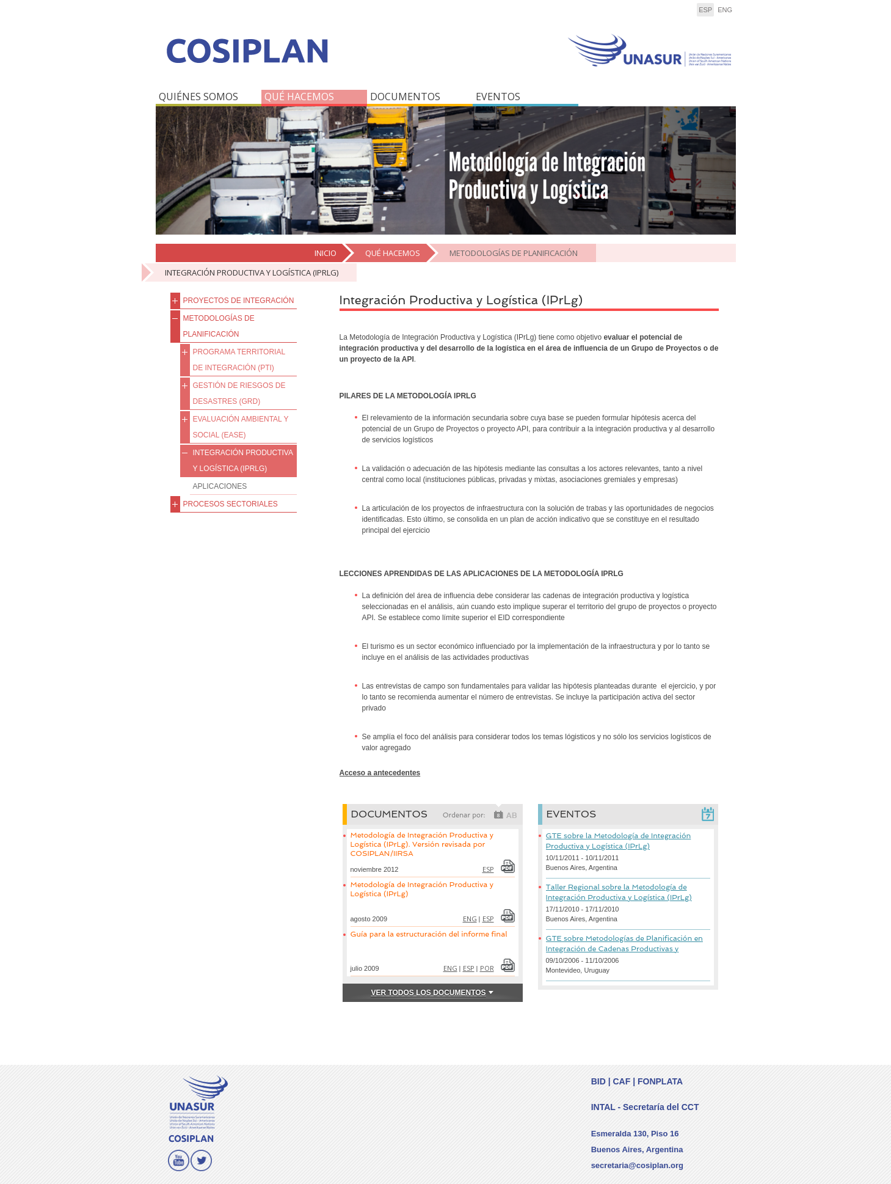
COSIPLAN (298, 59)
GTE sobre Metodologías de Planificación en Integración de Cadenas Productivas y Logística (624, 948)
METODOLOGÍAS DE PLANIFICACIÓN (513, 252)
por (487, 968)
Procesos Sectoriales (230, 504)
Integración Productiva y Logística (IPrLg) (251, 272)
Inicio (325, 252)
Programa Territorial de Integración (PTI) (239, 360)
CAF (621, 1081)
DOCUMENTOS (405, 96)
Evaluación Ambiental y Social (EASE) (241, 427)
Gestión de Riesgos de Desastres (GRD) (239, 393)
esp (705, 9)
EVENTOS (498, 96)
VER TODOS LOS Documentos (428, 992)
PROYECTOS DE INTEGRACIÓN (238, 300)
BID (598, 1081)
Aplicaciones (220, 486)
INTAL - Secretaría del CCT (645, 1107)
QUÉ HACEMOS (299, 96)
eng (725, 9)
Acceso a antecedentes (380, 773)
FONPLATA (660, 1081)
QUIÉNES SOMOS (198, 96)
